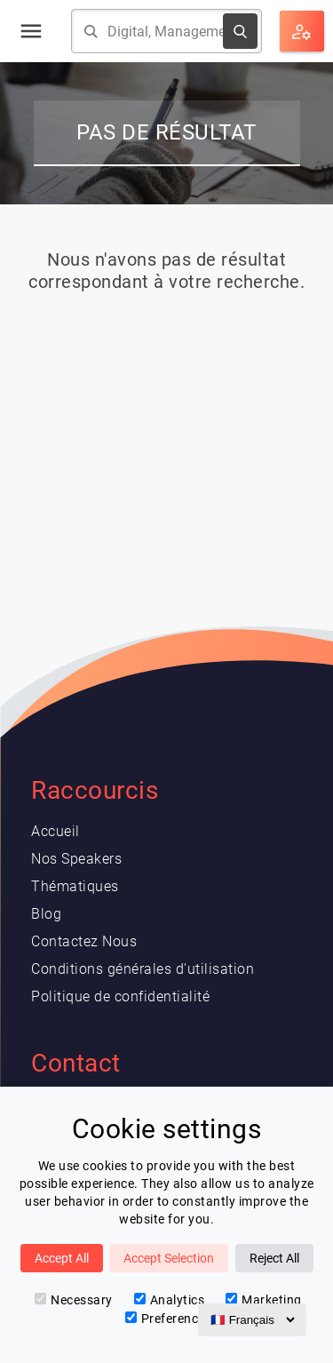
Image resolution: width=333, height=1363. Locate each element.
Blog (46, 913)
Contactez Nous (84, 941)
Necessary (74, 1300)
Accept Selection (168, 1258)
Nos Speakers (76, 858)
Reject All (274, 1258)
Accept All (62, 1258)
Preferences (168, 1318)
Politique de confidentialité (120, 996)
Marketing (264, 1300)
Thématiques (75, 886)
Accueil (55, 831)
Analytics (169, 1300)
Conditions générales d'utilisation (142, 968)
